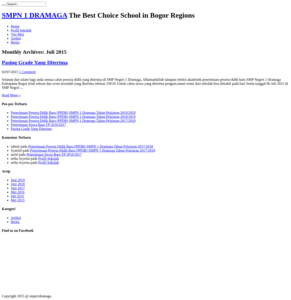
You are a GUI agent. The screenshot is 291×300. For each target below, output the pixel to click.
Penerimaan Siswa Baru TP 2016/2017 (38, 125)
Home (15, 26)
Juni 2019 (18, 180)
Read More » (11, 95)
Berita (15, 42)
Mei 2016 (18, 192)
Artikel (16, 38)
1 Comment (27, 72)
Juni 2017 (18, 188)
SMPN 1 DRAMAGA (34, 15)
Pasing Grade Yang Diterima (35, 62)
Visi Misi (17, 34)
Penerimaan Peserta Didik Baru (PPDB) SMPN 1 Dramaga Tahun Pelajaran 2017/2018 (73, 121)
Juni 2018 (18, 184)
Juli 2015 (17, 196)
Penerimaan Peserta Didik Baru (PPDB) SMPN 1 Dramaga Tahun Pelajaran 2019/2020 (73, 113)
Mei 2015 (18, 200)
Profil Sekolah (21, 30)
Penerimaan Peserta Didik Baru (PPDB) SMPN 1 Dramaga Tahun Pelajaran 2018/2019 (73, 117)
